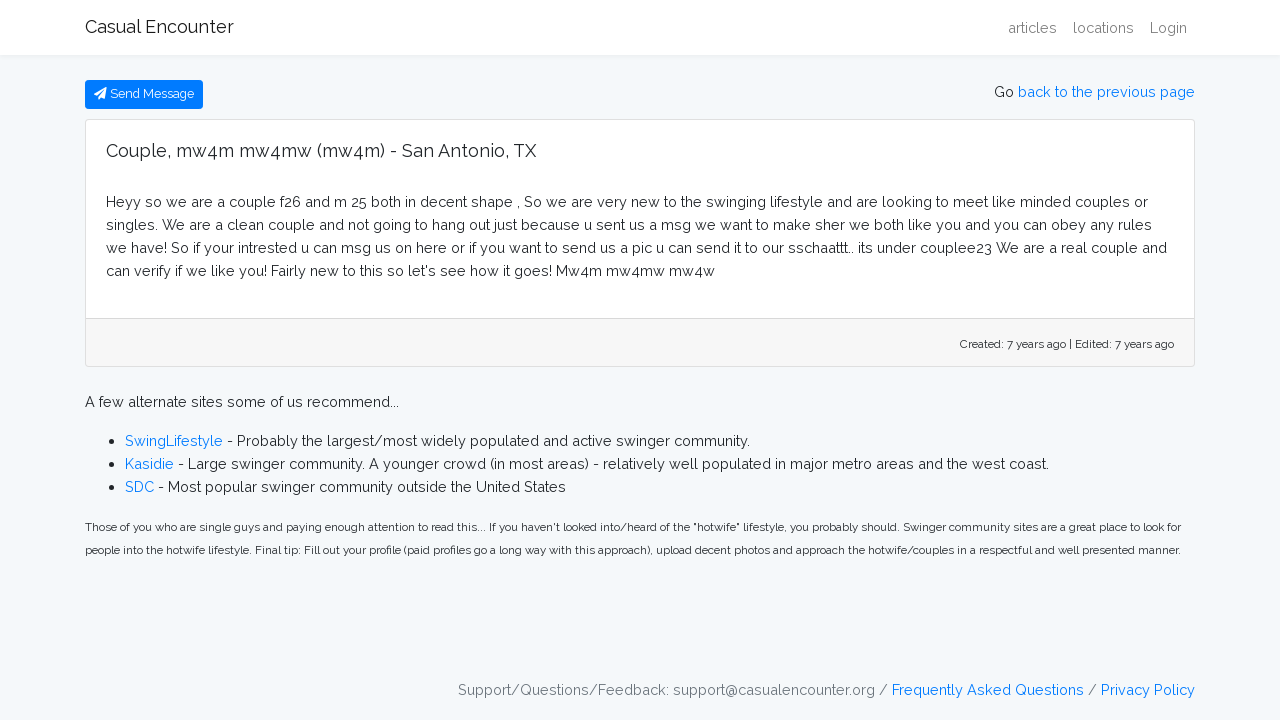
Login (1168, 27)
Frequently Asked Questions (988, 689)
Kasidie (149, 463)
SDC (139, 486)
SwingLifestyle (174, 440)
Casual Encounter (159, 26)
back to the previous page (1106, 91)
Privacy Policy (1148, 689)
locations (1103, 27)
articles (1032, 27)
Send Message (144, 93)
